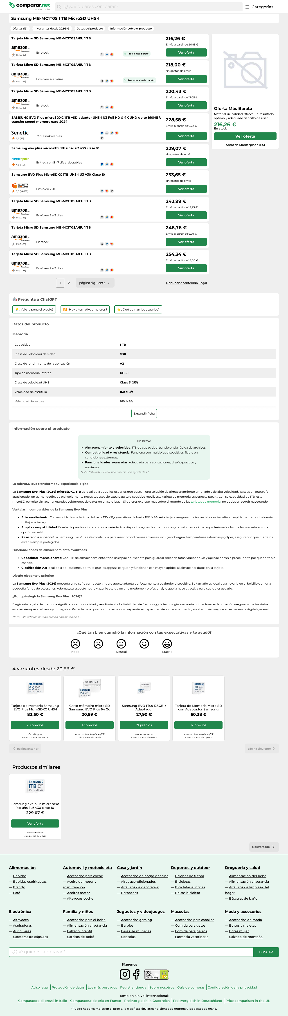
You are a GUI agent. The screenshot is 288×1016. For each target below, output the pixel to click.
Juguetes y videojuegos (141, 911)
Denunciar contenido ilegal (186, 283)
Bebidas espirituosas (30, 882)
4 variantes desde (52, 28)
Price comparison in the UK (247, 1001)
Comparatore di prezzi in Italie (42, 1001)
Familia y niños (78, 911)
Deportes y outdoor (190, 867)
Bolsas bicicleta (187, 893)
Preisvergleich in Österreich (147, 1001)
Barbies (127, 925)
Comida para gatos (190, 925)
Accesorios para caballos (194, 920)
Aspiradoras (22, 925)
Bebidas (19, 876)
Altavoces (21, 920)
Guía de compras (191, 987)
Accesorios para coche (85, 876)
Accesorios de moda (245, 920)
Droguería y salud (242, 867)
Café (16, 893)
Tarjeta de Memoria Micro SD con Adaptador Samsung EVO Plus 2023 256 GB (198, 708)
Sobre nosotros (161, 987)
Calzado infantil (79, 931)
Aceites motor (78, 893)
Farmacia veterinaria (191, 937)
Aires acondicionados (138, 882)
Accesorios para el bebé (86, 920)
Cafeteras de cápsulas (30, 937)
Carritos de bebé (80, 937)
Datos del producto (90, 28)
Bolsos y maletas (242, 925)
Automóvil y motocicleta (87, 867)
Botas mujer (239, 931)
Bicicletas (183, 882)
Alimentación (22, 867)
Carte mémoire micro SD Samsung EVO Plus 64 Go (89, 708)
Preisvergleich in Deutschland (197, 1001)
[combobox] (153, 6)
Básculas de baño (243, 898)
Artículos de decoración (140, 887)
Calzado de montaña (246, 937)
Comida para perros (191, 931)
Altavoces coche (80, 898)
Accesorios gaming (136, 920)
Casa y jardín (129, 867)
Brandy (19, 887)
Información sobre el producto (131, 28)
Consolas (128, 937)
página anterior (25, 748)
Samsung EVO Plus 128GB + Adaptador (144, 708)
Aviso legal (40, 987)
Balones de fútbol (189, 876)
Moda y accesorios (243, 911)
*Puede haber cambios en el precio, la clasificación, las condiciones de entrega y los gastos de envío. (144, 1008)
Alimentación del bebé (247, 876)
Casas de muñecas (136, 931)
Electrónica (20, 911)
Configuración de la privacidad (232, 987)
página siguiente (262, 748)
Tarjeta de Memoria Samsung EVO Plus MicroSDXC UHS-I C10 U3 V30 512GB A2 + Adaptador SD (35, 708)
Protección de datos (68, 987)
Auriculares (22, 931)
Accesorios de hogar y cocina (144, 876)
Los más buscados (102, 987)
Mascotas (180, 911)
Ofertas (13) (20, 28)
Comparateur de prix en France (95, 1001)
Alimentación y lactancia (249, 882)
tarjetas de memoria (206, 501)
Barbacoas (129, 893)
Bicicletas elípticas (190, 887)
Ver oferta (245, 136)
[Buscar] (59, 6)
